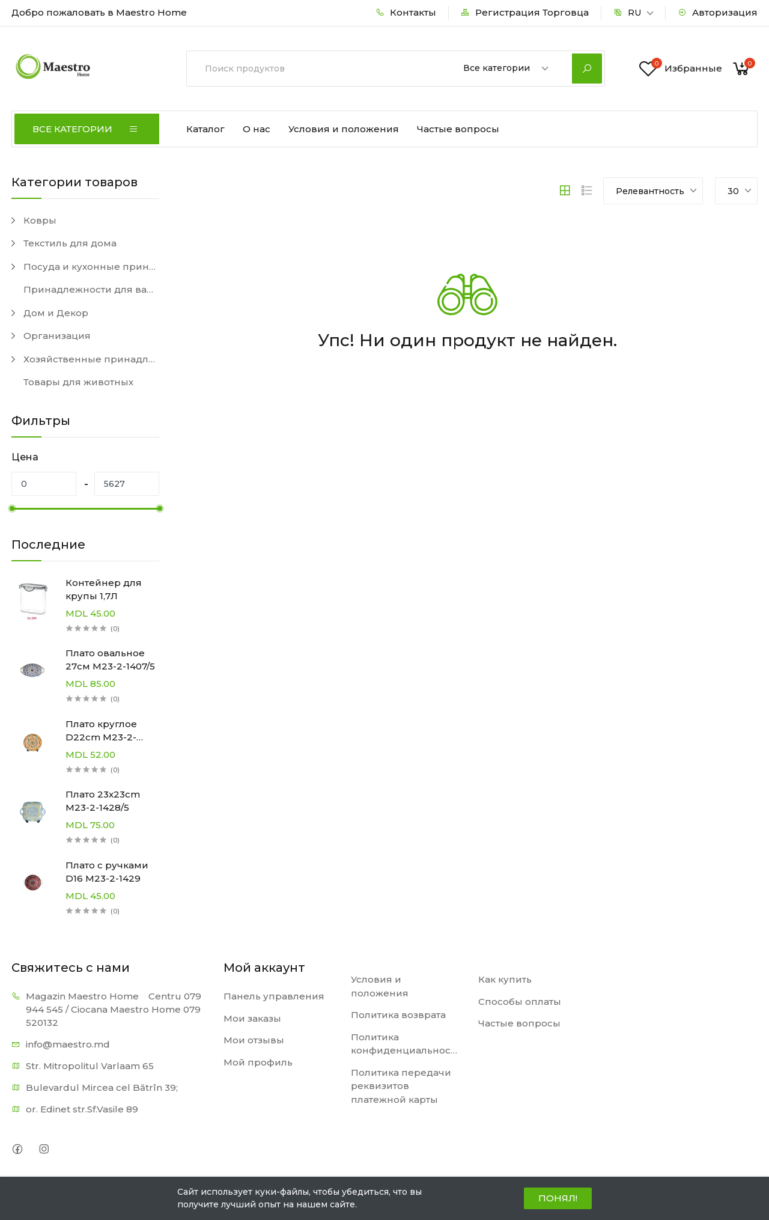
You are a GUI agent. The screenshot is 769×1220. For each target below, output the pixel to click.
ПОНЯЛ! (557, 1198)
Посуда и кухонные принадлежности (91, 266)
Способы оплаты (519, 1001)
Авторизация (718, 12)
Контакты (405, 12)
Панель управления (273, 996)
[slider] (11, 508)
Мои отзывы (253, 1040)
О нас (256, 129)
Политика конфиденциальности (405, 1044)
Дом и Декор (55, 313)
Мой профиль (258, 1062)
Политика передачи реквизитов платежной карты (401, 1086)
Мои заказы (252, 1018)
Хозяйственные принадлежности (91, 359)
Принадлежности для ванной (91, 289)
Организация (57, 335)
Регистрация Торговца (525, 12)
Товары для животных (78, 382)
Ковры (39, 220)
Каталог (205, 129)
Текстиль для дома (70, 243)
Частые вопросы (458, 129)
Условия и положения (343, 129)
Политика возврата (398, 1014)
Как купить (505, 979)
